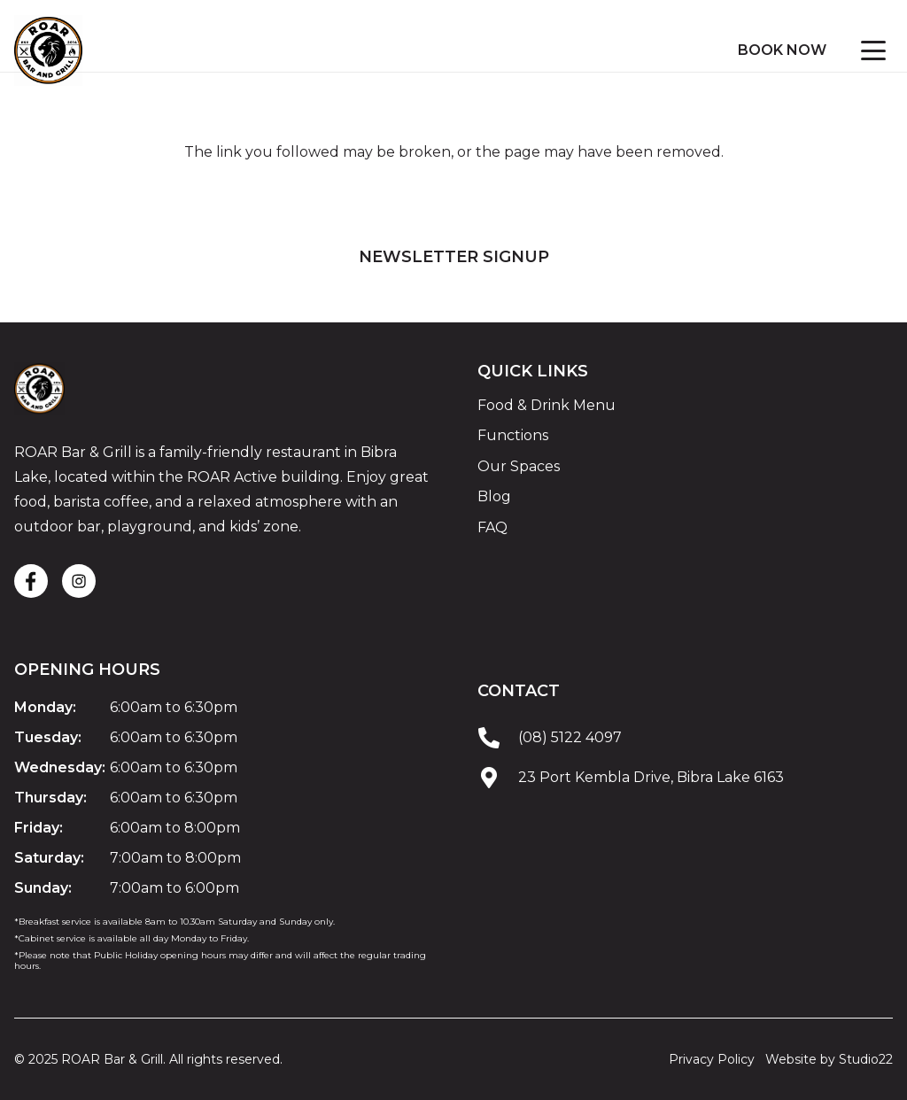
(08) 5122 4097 (570, 737)
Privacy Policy (712, 1059)
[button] (877, 50)
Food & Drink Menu (546, 405)
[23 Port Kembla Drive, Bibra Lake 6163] (497, 777)
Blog (494, 496)
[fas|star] (31, 581)
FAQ (492, 527)
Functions (512, 435)
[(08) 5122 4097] (497, 737)
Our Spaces (518, 466)
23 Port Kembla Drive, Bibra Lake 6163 (651, 777)
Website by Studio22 (829, 1059)
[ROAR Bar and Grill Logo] (48, 50)
